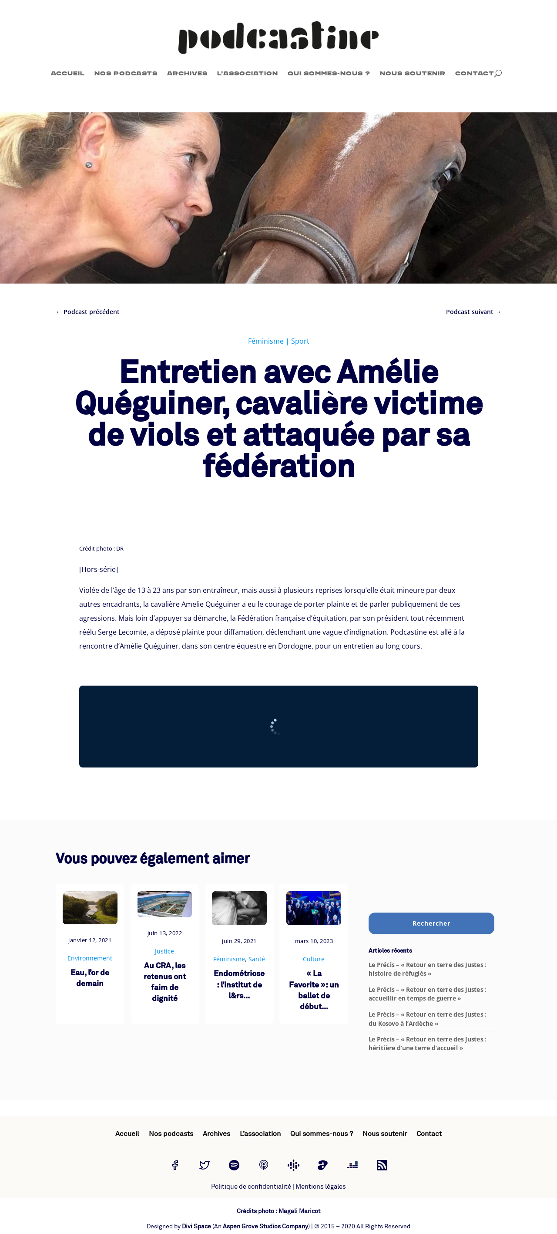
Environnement (89, 958)
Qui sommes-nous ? (329, 73)
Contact (474, 73)
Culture (314, 959)
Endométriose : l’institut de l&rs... (239, 985)
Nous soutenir (413, 73)
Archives (187, 73)
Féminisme (266, 341)
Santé (256, 959)
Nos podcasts (126, 73)
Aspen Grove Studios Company (265, 1226)
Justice (164, 951)
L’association (247, 73)
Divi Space (196, 1226)
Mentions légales (320, 1187)
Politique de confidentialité (251, 1187)
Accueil (68, 73)
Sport (300, 341)
